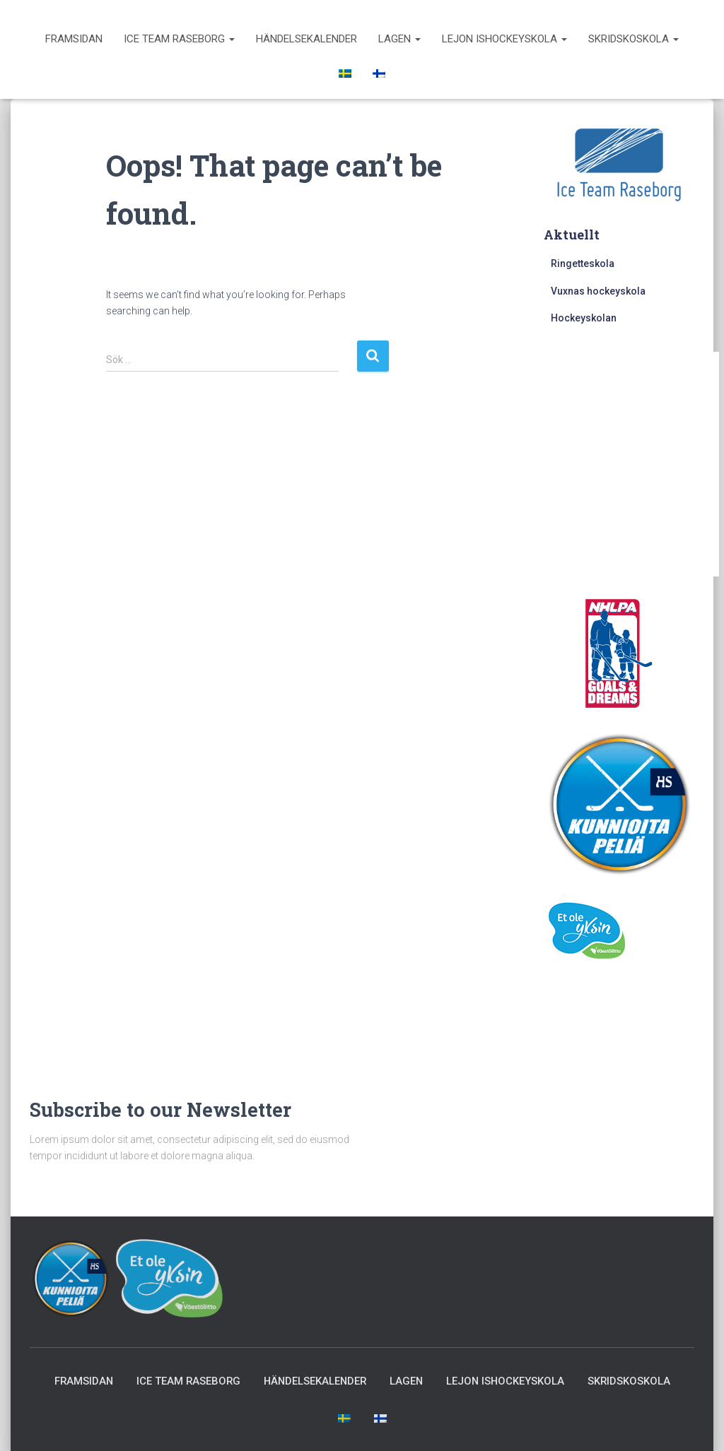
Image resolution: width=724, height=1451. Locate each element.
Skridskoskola (633, 38)
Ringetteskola (582, 263)
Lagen (399, 38)
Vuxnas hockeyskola (598, 291)
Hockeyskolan (584, 318)
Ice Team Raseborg (179, 38)
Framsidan (74, 38)
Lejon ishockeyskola (504, 38)
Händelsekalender (306, 38)
